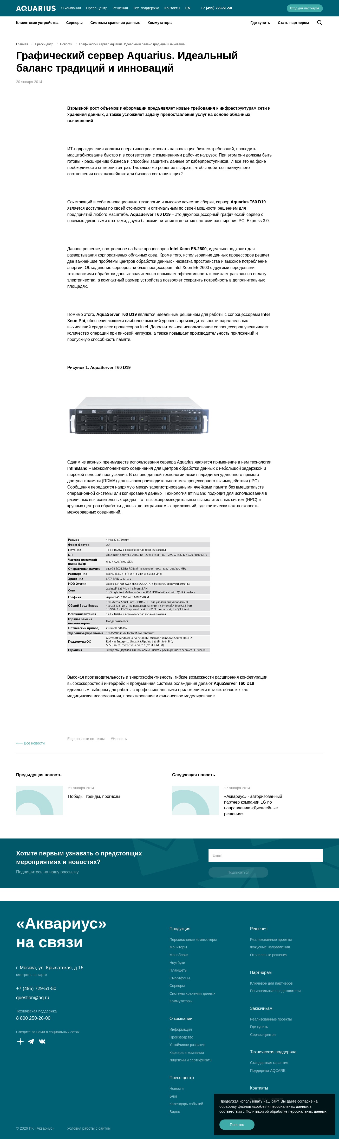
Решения (120, 8)
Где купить (260, 23)
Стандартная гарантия (269, 1063)
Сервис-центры (263, 1034)
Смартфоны (180, 978)
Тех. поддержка (146, 8)
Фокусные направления (270, 947)
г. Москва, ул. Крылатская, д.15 (49, 967)
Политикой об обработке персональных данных (286, 1111)
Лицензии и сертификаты (191, 1060)
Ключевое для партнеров (271, 983)
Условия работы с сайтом (88, 1128)
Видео (175, 1112)
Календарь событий (186, 1104)
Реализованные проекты (271, 939)
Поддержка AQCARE (267, 1070)
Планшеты (178, 970)
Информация (181, 1029)
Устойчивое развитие (187, 1045)
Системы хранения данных (115, 23)
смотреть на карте (31, 975)
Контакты (172, 8)
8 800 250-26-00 (33, 1018)
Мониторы (178, 947)
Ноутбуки (177, 963)
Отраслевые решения (268, 955)
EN (187, 8)
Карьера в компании (187, 1052)
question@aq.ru (32, 997)
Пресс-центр (96, 8)
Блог (173, 1096)
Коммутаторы (160, 23)
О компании (71, 8)
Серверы (74, 23)
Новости (177, 1088)
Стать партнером (293, 23)
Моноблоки (179, 955)
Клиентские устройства (37, 23)
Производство (181, 1037)
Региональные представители (275, 991)
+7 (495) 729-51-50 (216, 8)
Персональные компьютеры (193, 939)
